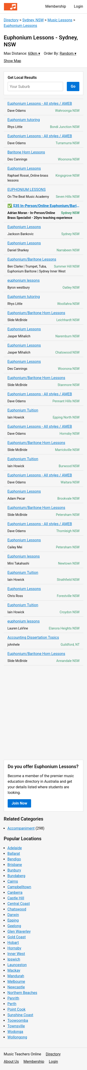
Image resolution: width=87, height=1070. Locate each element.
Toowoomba (17, 1020)
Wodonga (15, 1031)
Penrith (13, 998)
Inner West (16, 954)
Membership (55, 6)
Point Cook (16, 1009)
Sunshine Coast (20, 1015)
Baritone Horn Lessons (26, 152)
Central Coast (18, 903)
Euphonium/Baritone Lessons (31, 259)
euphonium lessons (23, 280)
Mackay (13, 970)
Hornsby (14, 948)
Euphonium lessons (23, 556)
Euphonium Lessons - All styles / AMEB (39, 103)
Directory (11, 20)
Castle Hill (15, 898)
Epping (13, 920)
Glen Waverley (19, 931)
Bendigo (14, 859)
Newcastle (16, 987)
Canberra (15, 892)
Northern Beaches (22, 992)
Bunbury (14, 870)
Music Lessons (60, 20)
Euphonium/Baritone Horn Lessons (36, 313)
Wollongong (17, 1037)
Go (73, 86)
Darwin (13, 915)
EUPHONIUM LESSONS (26, 189)
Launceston (17, 965)
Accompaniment (21, 828)
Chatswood (16, 909)
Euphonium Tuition (22, 410)
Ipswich (13, 959)
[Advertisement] (43, 712)
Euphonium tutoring (23, 120)
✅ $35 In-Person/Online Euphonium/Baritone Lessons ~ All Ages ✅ (43, 206)
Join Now (19, 803)
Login (78, 6)
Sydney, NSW (33, 20)
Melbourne (16, 981)
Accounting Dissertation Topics (33, 637)
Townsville (16, 1026)
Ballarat (13, 853)
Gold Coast (16, 937)
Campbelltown (19, 887)
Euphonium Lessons (20, 25)
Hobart (13, 942)
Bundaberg (16, 876)
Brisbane (14, 864)
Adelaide (14, 848)
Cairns (12, 881)
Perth (11, 1004)
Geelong (14, 926)
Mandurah (15, 976)
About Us (11, 1061)
